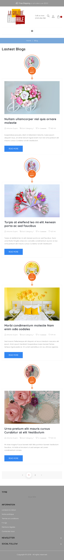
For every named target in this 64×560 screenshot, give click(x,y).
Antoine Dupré (12, 128)
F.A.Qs (4, 523)
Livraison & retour (9, 510)
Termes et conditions (10, 518)
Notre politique (8, 514)
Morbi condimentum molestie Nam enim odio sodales (29, 327)
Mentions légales (8, 527)
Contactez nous (8, 531)
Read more (13, 149)
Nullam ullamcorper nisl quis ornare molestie (30, 121)
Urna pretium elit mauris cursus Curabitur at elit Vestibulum (27, 430)
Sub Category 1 (28, 128)
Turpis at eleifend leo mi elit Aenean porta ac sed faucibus (30, 224)
